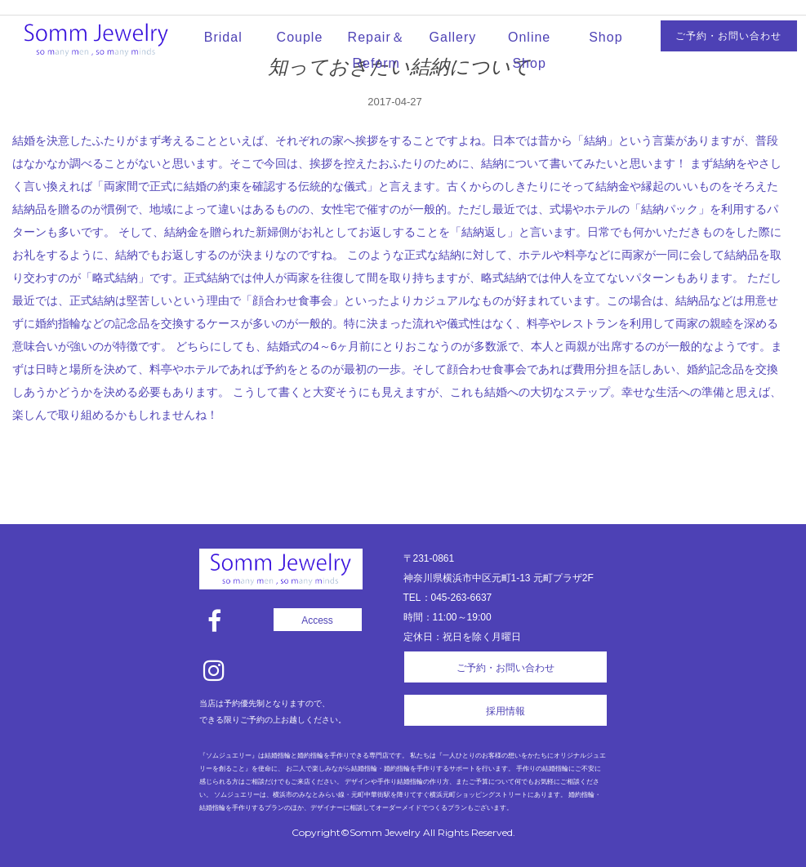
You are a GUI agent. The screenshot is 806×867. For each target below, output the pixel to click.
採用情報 (505, 711)
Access (317, 620)
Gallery (453, 37)
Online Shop (529, 50)
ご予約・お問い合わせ (728, 36)
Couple (300, 37)
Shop (605, 37)
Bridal (223, 37)
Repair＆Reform (376, 50)
